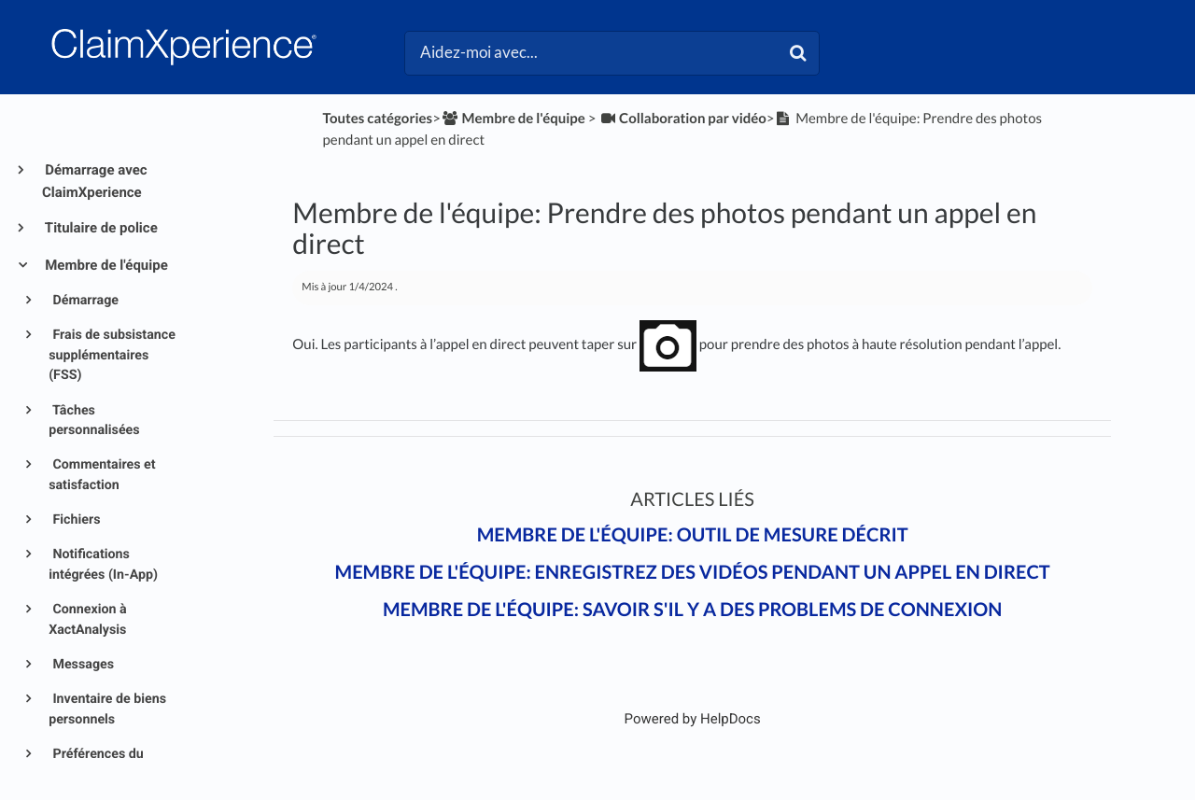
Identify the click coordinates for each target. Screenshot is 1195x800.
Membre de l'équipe (105, 265)
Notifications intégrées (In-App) (103, 564)
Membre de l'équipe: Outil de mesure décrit (692, 535)
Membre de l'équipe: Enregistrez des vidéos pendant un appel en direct (692, 572)
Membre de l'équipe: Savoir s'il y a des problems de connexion (693, 609)
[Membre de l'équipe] (513, 118)
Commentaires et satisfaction (102, 474)
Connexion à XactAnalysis (88, 619)
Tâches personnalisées (94, 420)
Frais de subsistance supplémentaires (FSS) (112, 355)
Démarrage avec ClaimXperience (95, 181)
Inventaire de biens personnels (107, 709)
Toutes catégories (378, 118)
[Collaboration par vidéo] (682, 118)
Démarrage (84, 300)
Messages (81, 664)
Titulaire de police (100, 227)
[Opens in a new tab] (693, 718)
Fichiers (75, 519)
